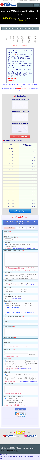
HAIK (17, 451)
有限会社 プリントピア (14, 447)
